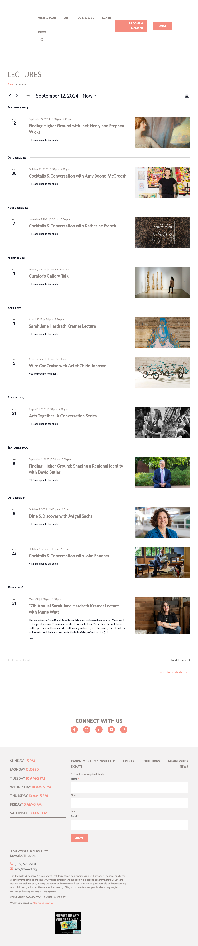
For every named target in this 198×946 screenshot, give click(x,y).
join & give (86, 17)
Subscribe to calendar (171, 672)
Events (11, 84)
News (184, 766)
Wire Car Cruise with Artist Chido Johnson (67, 365)
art (67, 17)
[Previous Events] (10, 96)
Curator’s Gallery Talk (48, 276)
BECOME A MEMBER (136, 26)
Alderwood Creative (42, 902)
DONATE (162, 26)
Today (27, 95)
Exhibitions (151, 761)
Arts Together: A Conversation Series (63, 415)
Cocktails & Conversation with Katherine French (72, 226)
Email (75, 816)
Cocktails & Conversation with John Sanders (69, 555)
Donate (76, 766)
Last (73, 811)
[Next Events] (17, 96)
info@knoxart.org (25, 869)
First (73, 795)
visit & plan (47, 17)
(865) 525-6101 (25, 864)
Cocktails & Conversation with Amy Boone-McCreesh (77, 175)
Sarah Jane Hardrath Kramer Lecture (62, 326)
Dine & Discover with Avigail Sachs (60, 516)
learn (106, 17)
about (43, 31)
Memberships (178, 761)
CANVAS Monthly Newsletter (93, 761)
